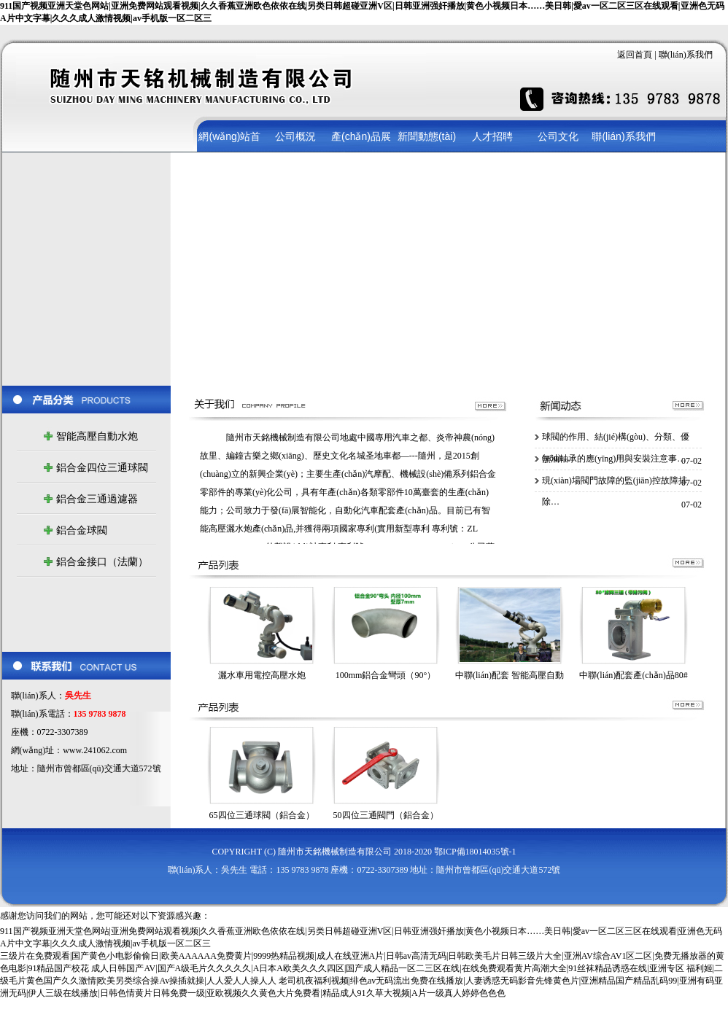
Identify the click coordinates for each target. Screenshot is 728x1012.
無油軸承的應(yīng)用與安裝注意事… (614, 459)
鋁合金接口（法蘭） (102, 561)
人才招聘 (492, 136)
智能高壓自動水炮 (97, 436)
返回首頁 (635, 55)
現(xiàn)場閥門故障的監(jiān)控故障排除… (614, 484)
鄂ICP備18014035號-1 (475, 851)
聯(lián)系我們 (686, 55)
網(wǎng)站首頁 (229, 141)
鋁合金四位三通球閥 (102, 467)
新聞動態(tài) (427, 136)
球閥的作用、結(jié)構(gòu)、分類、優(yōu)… (615, 441)
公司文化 (558, 136)
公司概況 (295, 136)
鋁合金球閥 (81, 530)
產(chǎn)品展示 (361, 141)
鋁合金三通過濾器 (97, 499)
